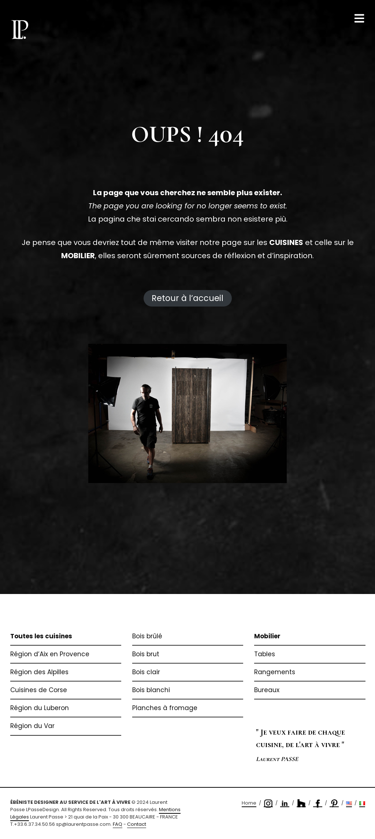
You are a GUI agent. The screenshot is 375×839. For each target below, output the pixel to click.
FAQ (117, 824)
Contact (136, 824)
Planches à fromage (164, 708)
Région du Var (32, 725)
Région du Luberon (39, 708)
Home (249, 802)
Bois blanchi (151, 690)
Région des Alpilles (39, 672)
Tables (264, 654)
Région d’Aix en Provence (49, 654)
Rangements (274, 672)
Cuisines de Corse (38, 690)
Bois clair (146, 672)
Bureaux (266, 690)
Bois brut (145, 654)
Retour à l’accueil (187, 298)
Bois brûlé (147, 636)
